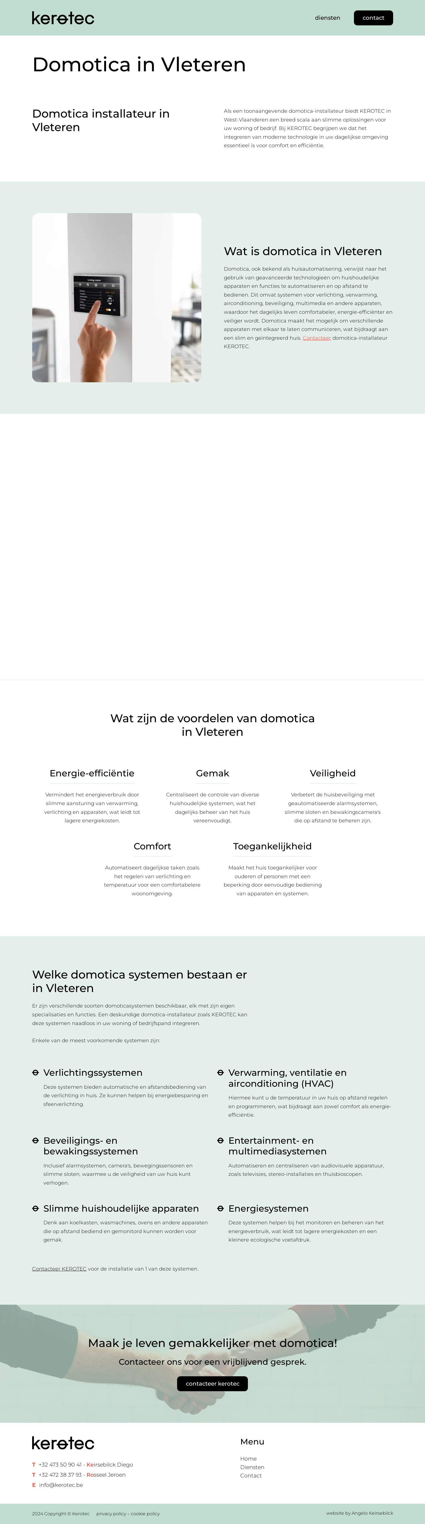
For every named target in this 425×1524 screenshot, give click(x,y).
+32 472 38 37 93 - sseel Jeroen (82, 1475)
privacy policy (111, 1513)
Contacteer (317, 338)
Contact (251, 1475)
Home (248, 1458)
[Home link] (63, 18)
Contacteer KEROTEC (59, 1269)
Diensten (252, 1467)
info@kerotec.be (61, 1485)
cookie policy (145, 1513)
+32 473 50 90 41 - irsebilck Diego (86, 1464)
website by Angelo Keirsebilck (359, 1513)
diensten (327, 17)
